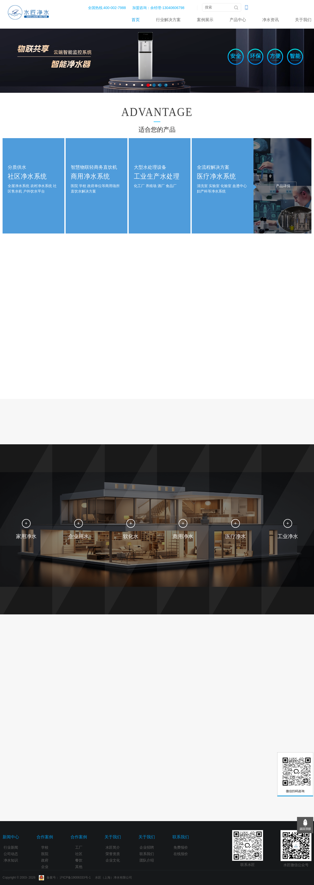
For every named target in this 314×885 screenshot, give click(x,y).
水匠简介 (113, 847)
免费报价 (180, 847)
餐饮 (78, 860)
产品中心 (238, 20)
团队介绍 (146, 860)
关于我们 (303, 20)
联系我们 (146, 854)
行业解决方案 (168, 20)
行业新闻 (11, 847)
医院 (44, 854)
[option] (157, 60)
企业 (44, 867)
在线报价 (180, 854)
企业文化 (113, 860)
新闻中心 (11, 837)
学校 (44, 847)
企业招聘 (146, 847)
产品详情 (283, 186)
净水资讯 (270, 20)
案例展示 (205, 20)
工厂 (78, 847)
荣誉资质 (113, 854)
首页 (136, 20)
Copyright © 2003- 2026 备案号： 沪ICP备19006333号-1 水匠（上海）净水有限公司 (67, 877)
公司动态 (11, 854)
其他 (78, 867)
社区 (78, 854)
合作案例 (45, 837)
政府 (44, 860)
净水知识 (11, 860)
